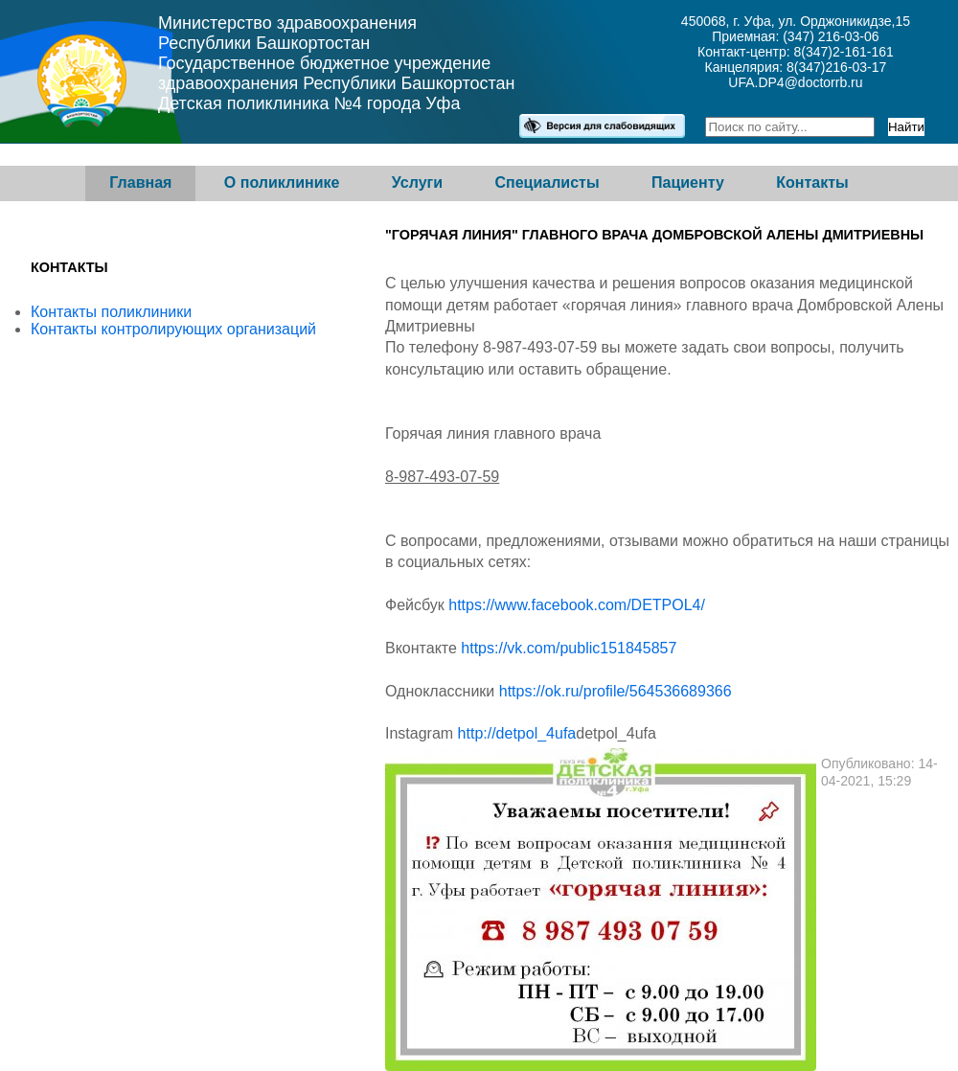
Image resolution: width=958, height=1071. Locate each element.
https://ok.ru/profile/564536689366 (615, 691)
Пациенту (687, 182)
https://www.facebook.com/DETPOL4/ (576, 605)
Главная (140, 182)
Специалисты (546, 182)
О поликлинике (282, 182)
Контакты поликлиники (111, 312)
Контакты (812, 182)
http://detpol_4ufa (517, 733)
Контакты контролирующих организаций (173, 329)
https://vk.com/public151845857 (568, 648)
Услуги (417, 182)
